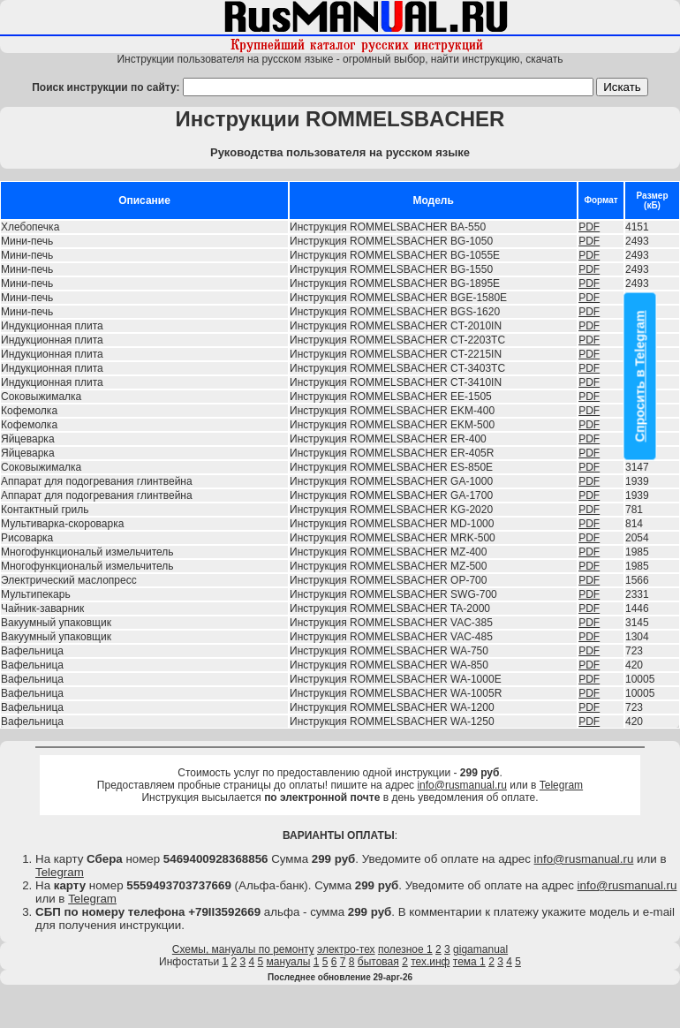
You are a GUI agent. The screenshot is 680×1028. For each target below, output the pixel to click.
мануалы (289, 962)
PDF (589, 227)
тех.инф (430, 962)
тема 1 (469, 962)
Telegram (561, 785)
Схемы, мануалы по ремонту (243, 949)
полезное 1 (405, 949)
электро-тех (346, 949)
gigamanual (480, 949)
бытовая (378, 962)
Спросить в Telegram (640, 376)
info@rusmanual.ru (462, 785)
